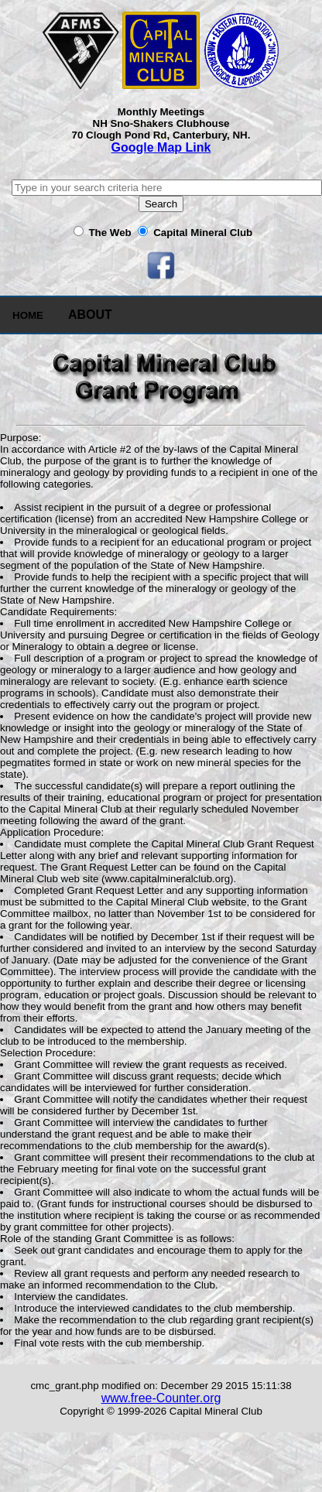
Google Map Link (161, 147)
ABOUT (90, 314)
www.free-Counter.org (161, 1398)
